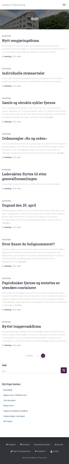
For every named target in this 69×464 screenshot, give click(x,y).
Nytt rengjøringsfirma (20, 40)
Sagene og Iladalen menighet (15, 411)
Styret (54, 451)
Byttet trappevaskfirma (21, 326)
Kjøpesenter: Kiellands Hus (15, 395)
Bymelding (7, 390)
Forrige (29, 356)
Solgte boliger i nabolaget (14, 416)
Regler (59, 445)
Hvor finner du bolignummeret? (28, 244)
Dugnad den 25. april (19, 205)
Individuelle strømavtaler (23, 73)
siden (16, 56)
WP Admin (7, 421)
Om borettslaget (42, 445)
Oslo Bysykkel (9, 400)
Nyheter (6, 36)
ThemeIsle (42, 457)
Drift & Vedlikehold (20, 451)
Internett (40, 451)
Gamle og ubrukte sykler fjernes (28, 102)
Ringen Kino (8, 405)
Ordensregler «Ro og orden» (24, 138)
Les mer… (50, 117)
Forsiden (11, 445)
